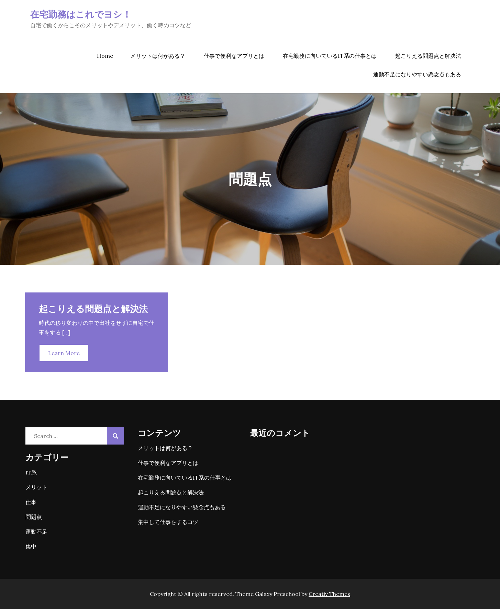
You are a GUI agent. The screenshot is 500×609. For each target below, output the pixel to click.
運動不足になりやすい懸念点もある (417, 74)
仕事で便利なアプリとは (234, 55)
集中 (30, 546)
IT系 (31, 472)
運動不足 (36, 531)
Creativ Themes (329, 593)
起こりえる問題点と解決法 (428, 55)
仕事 (30, 502)
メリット (36, 487)
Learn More (64, 353)
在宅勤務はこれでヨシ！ (81, 14)
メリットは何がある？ (157, 55)
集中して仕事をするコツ (168, 522)
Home (105, 55)
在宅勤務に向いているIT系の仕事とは (330, 55)
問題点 (33, 516)
